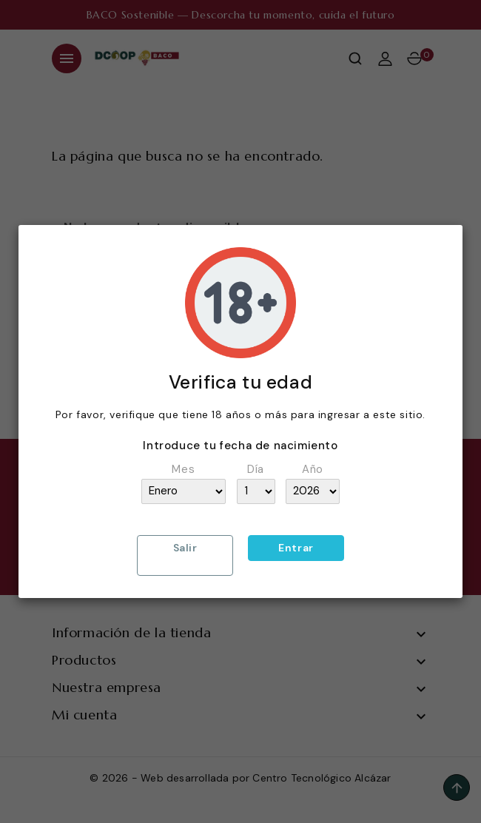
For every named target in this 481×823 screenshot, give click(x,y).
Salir (185, 547)
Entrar (296, 547)
